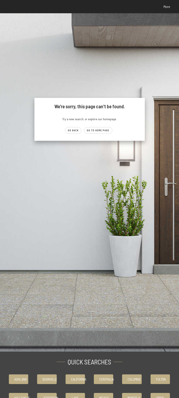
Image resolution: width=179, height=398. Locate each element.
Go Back (73, 130)
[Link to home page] (9, 6)
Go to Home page (98, 130)
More (167, 6)
